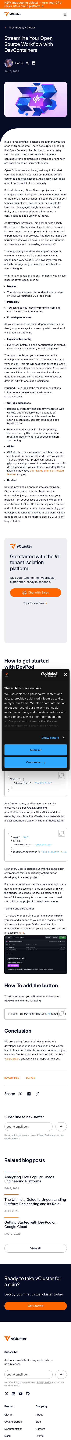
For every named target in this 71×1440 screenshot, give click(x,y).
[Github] (28, 1394)
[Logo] (12, 14)
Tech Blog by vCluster (22, 27)
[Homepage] (15, 1339)
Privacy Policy (44, 1135)
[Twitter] (6, 1394)
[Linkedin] (34, 63)
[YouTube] (21, 1394)
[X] (27, 63)
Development (12, 1078)
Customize (35, 762)
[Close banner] (65, 674)
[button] (65, 14)
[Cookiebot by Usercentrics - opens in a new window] (42, 674)
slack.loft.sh (12, 1058)
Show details (50, 737)
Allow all (35, 749)
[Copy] (38, 1094)
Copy (61, 775)
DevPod (30, 1078)
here (21, 932)
